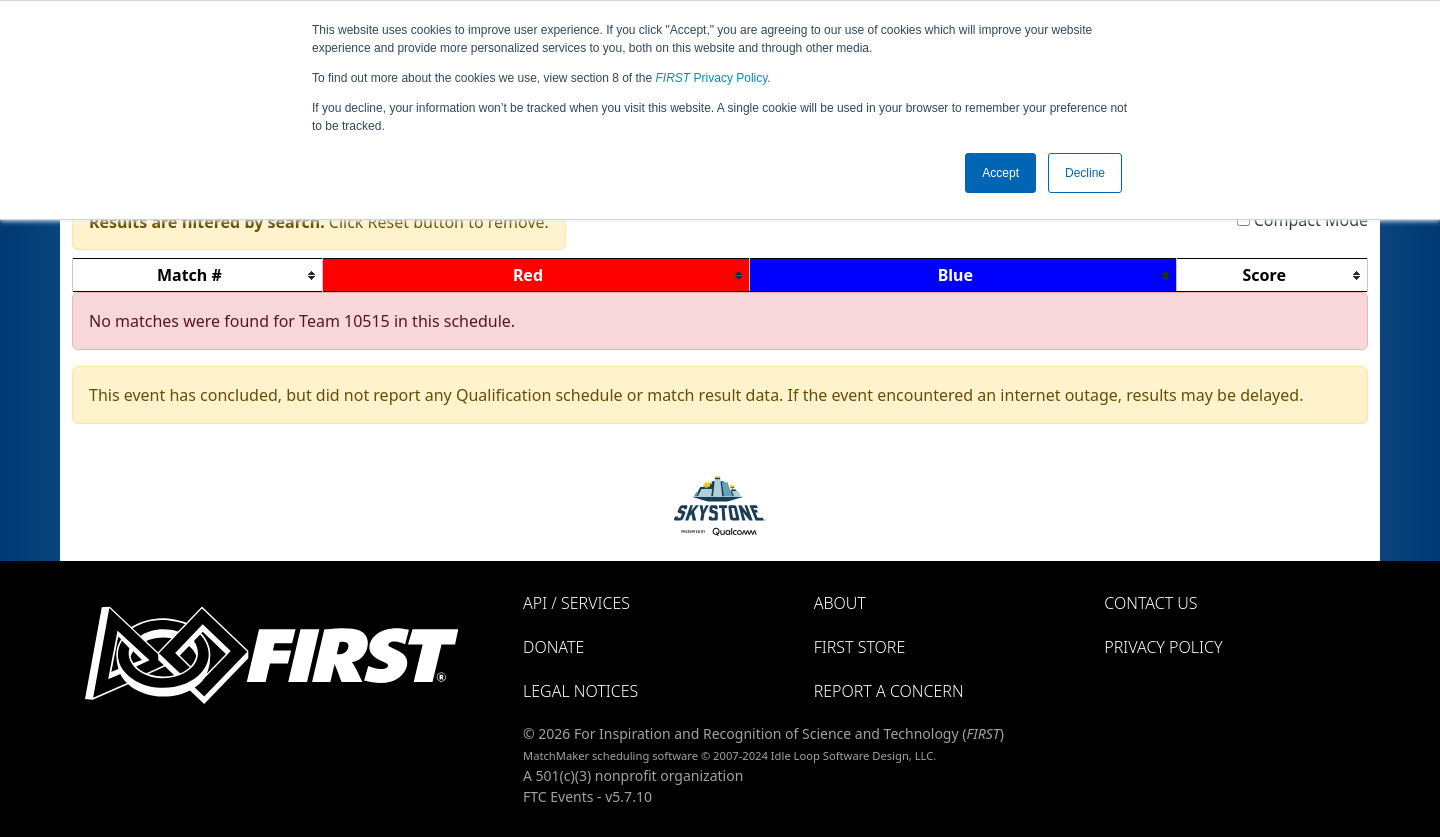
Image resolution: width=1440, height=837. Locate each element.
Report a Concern (889, 691)
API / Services (576, 603)
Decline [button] (1085, 173)
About (840, 603)
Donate (553, 647)
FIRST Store (860, 647)
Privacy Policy (712, 78)
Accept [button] (1000, 173)
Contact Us (1150, 603)
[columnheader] (198, 275)
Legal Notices (580, 691)
